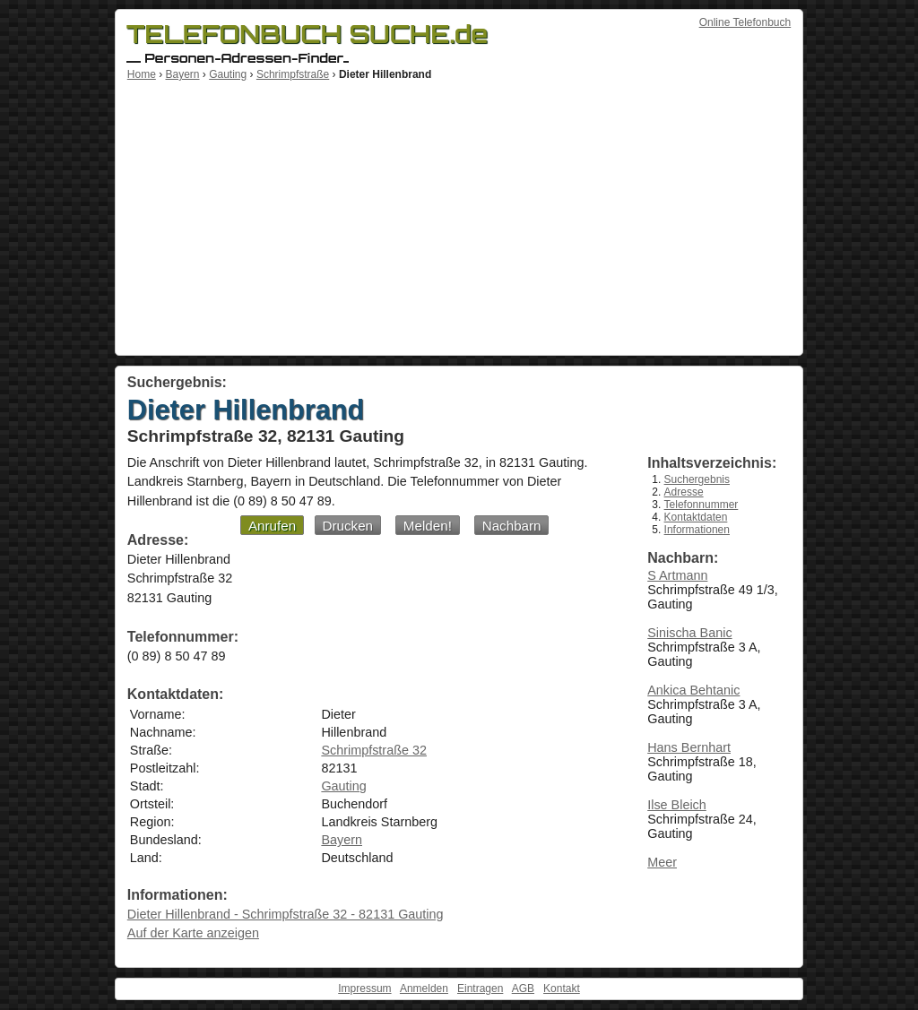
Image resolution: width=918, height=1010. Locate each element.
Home (141, 74)
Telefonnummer (701, 504)
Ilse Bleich (676, 805)
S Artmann (677, 575)
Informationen (697, 529)
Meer (662, 862)
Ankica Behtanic (693, 690)
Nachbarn (511, 525)
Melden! (427, 525)
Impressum (364, 988)
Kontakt (561, 988)
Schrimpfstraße (292, 74)
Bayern (182, 74)
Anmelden (424, 988)
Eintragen (480, 988)
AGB (523, 988)
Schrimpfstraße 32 (374, 750)
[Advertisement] (459, 215)
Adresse (684, 492)
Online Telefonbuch (745, 22)
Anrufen (272, 525)
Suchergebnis (697, 479)
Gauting (228, 74)
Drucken (348, 525)
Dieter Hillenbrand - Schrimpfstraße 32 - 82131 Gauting (285, 914)
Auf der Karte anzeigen (193, 933)
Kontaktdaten (696, 517)
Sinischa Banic (689, 633)
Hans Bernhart (689, 747)
